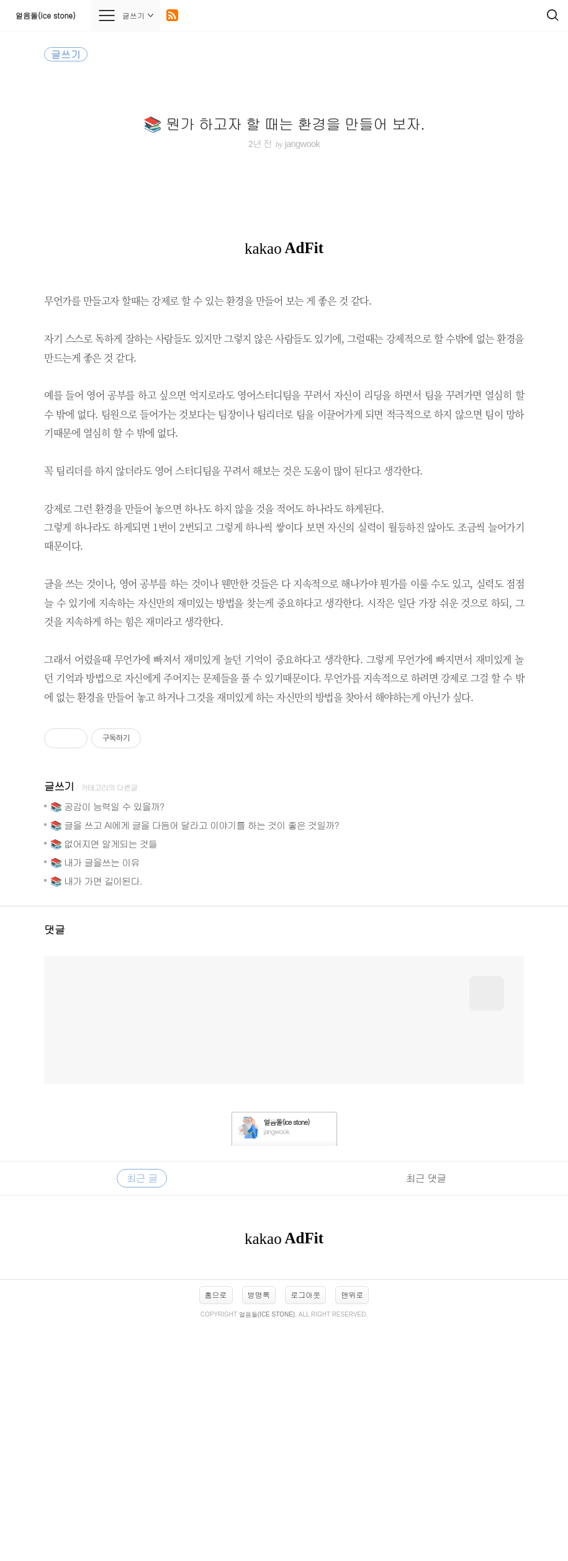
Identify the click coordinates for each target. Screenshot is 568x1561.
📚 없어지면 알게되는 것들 (103, 1079)
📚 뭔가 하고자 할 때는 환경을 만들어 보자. (284, 123)
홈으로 (216, 1530)
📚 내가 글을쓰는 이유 (95, 1097)
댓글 (54, 1165)
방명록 (259, 1530)
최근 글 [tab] (142, 1414)
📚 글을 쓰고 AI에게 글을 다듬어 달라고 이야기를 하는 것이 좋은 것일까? (194, 1060)
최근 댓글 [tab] (426, 1414)
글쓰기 (59, 1021)
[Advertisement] (284, 824)
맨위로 (352, 1530)
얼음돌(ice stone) (46, 15)
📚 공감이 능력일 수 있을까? (107, 1042)
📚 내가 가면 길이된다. (96, 1116)
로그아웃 (305, 1530)
